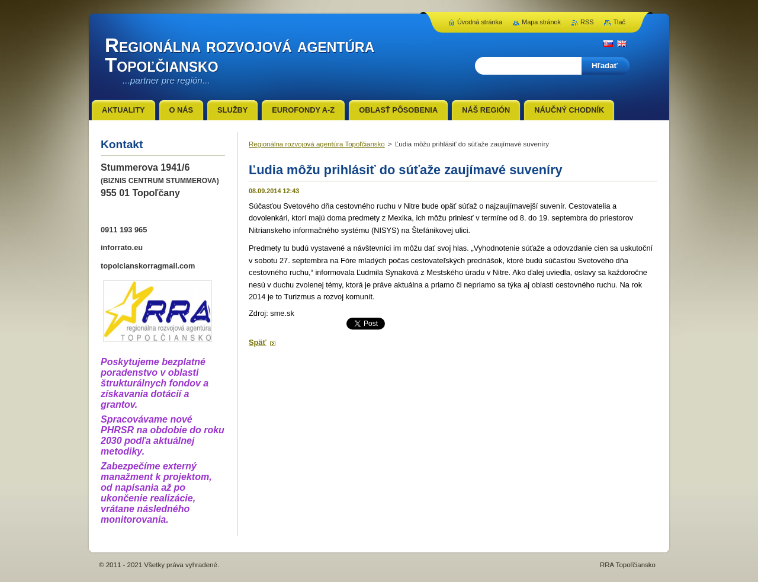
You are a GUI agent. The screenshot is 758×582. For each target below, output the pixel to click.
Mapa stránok (541, 21)
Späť (257, 342)
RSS (586, 21)
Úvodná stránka (479, 21)
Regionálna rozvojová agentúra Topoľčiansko (317, 144)
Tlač (619, 21)
